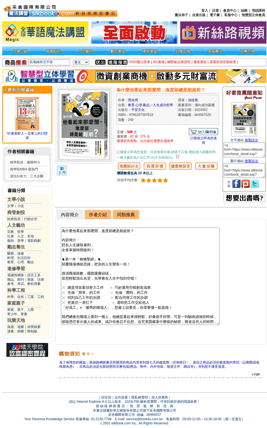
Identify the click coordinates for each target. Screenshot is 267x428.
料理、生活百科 (19, 258)
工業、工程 (35, 297)
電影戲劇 (34, 241)
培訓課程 (258, 11)
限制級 (32, 331)
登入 (204, 11)
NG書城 (159, 62)
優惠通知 (200, 62)
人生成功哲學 (163, 105)
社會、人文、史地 (20, 236)
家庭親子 (16, 303)
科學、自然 (15, 297)
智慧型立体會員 (253, 15)
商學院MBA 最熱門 (24, 169)
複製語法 (251, 140)
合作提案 (121, 397)
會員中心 (229, 11)
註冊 (215, 11)
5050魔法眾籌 (139, 62)
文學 (10, 206)
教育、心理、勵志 (20, 262)
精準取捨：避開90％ (25, 162)
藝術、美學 (15, 241)
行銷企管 (30, 219)
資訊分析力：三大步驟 (26, 176)
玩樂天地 (16, 320)
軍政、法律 (35, 280)
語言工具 (34, 275)
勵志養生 (16, 247)
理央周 (133, 100)
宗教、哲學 (15, 232)
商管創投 (16, 212)
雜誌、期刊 (15, 280)
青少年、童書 (17, 314)
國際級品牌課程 (179, 62)
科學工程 (16, 290)
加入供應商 (159, 397)
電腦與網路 (15, 275)
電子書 (215, 15)
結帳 (244, 11)
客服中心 (231, 15)
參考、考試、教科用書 (24, 284)
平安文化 (138, 110)
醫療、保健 (15, 253)
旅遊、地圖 (15, 327)
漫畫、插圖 (15, 331)
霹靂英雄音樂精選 (222, 62)
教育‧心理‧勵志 (139, 105)
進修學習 (16, 268)
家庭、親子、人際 (20, 310)
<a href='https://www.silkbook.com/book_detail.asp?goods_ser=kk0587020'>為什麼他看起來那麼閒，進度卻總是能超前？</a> (244, 150)
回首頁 (106, 397)
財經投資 (14, 219)
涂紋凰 (193, 100)
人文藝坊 (16, 225)
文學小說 (16, 199)
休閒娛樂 (34, 327)
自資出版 (199, 15)
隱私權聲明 (139, 397)
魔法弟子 (181, 15)
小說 (20, 206)
